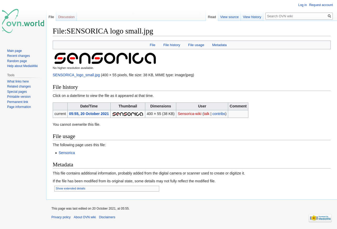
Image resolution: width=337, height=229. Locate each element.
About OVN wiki (85, 217)
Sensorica (66, 153)
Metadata (219, 45)
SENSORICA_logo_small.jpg (76, 75)
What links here (18, 81)
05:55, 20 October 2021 (89, 114)
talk (207, 114)
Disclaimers (107, 217)
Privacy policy (61, 217)
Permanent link (17, 102)
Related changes (19, 86)
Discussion (66, 17)
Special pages (17, 92)
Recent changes (18, 56)
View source (229, 17)
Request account (321, 5)
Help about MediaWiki (22, 66)
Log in (302, 5)
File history (171, 45)
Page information (19, 107)
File (152, 45)
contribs (218, 114)
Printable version (18, 97)
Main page (14, 51)
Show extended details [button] (70, 188)
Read (212, 17)
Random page (17, 61)
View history (252, 17)
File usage (196, 45)
